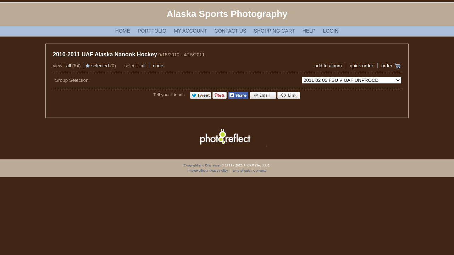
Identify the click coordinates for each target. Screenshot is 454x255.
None (158, 65)
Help (309, 31)
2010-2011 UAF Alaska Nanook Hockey (105, 54)
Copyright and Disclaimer (203, 165)
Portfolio (152, 31)
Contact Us (231, 31)
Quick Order (361, 65)
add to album (328, 65)
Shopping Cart (274, 31)
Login (331, 31)
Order (386, 65)
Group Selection (72, 80)
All (68, 65)
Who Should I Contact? (249, 170)
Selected (100, 65)
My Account (190, 31)
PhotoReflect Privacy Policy (208, 170)
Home (122, 31)
